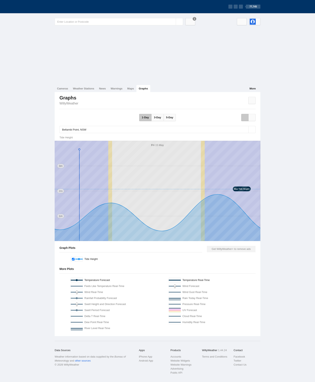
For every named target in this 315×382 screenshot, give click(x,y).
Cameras (62, 88)
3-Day (157, 117)
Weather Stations (83, 88)
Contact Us (240, 364)
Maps (130, 88)
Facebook (239, 356)
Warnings (117, 88)
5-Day (169, 117)
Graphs (143, 88)
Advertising (176, 368)
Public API (176, 372)
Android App (146, 360)
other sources (83, 360)
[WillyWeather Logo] (73, 6)
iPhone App (145, 356)
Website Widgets (180, 360)
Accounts (175, 356)
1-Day (145, 117)
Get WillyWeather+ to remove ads (231, 248)
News (102, 88)
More (253, 88)
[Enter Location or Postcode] (119, 21)
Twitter (237, 360)
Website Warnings (180, 364)
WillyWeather (68, 103)
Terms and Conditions (214, 356)
